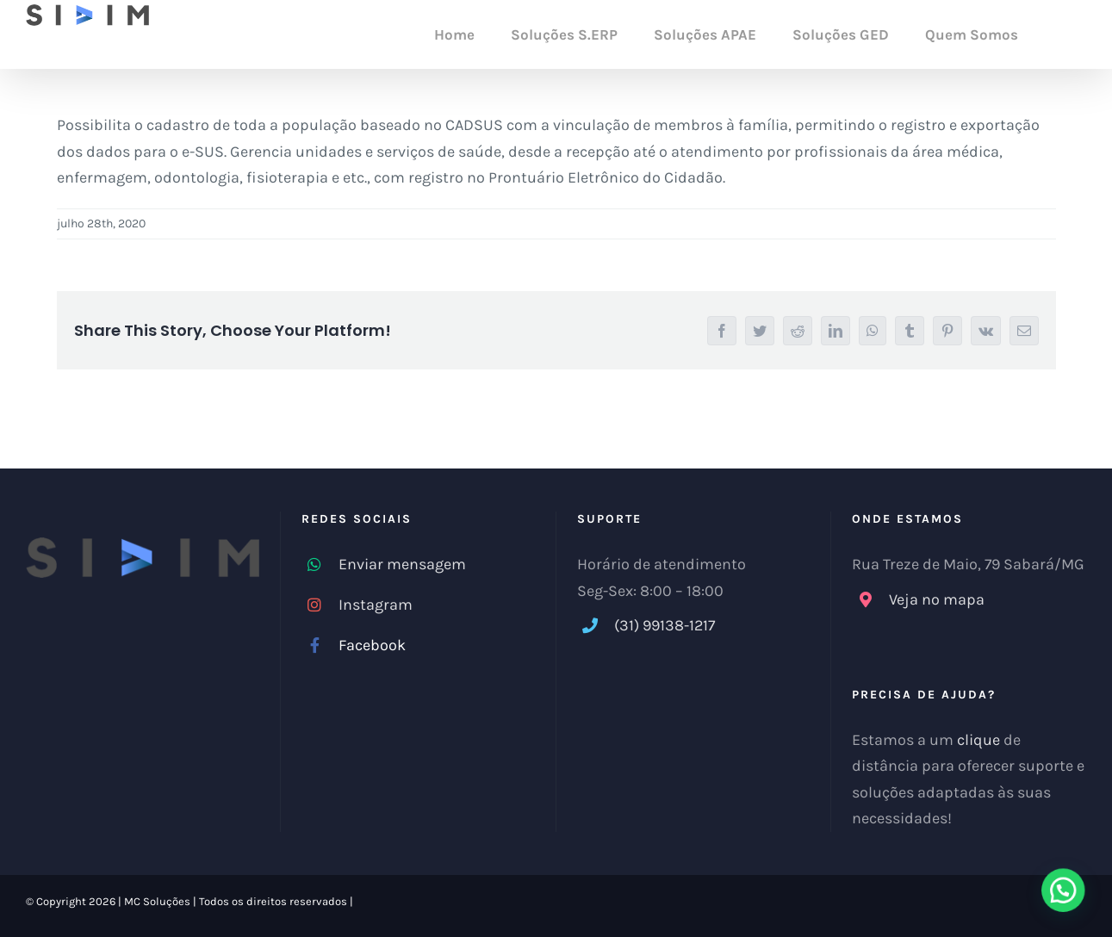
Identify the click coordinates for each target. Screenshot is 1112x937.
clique (978, 739)
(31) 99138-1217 (664, 625)
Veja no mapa (937, 599)
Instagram (376, 604)
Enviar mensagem (402, 564)
